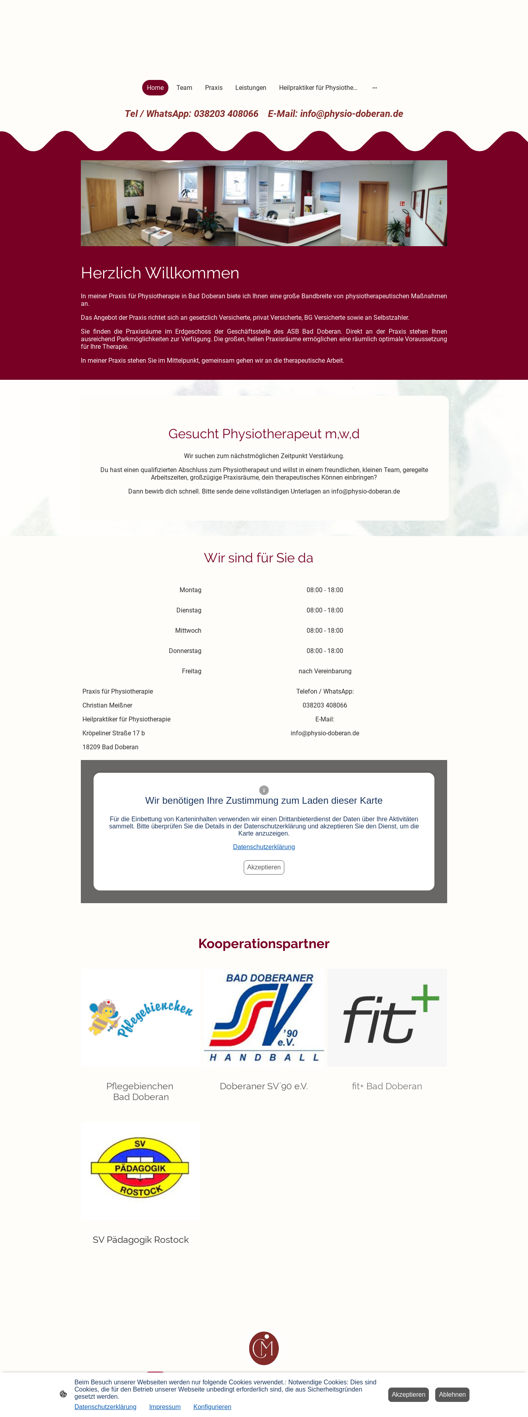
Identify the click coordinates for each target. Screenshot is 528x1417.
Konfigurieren (212, 1406)
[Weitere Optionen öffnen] (375, 87)
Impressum (165, 1406)
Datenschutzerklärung (264, 847)
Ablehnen (452, 1394)
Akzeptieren (264, 867)
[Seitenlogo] (264, 1348)
